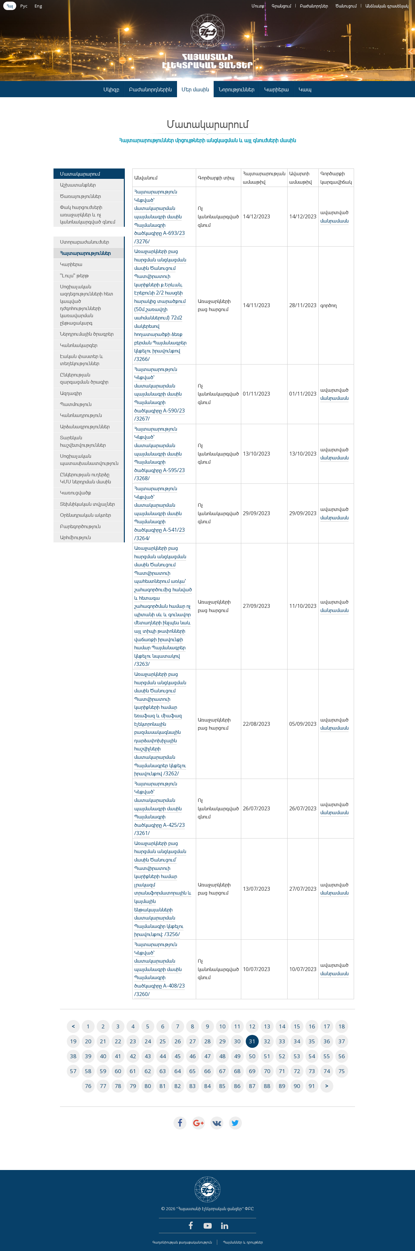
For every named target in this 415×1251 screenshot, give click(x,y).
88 (267, 1086)
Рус (23, 6)
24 (148, 1041)
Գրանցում (281, 6)
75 (341, 1071)
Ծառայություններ (80, 196)
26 (177, 1041)
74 (327, 1071)
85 (222, 1086)
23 (133, 1041)
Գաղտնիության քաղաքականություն (182, 1242)
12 (252, 1026)
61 (133, 1071)
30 (237, 1041)
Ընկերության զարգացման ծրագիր (84, 378)
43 (148, 1056)
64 (177, 1071)
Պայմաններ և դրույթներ (243, 1242)
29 (222, 1041)
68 (237, 1071)
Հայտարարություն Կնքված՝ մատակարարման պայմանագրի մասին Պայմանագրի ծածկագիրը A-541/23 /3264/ (159, 513)
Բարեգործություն (80, 526)
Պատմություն (75, 404)
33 (282, 1041)
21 (103, 1041)
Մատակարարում (80, 173)
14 (282, 1026)
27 (192, 1041)
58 (88, 1071)
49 (237, 1056)
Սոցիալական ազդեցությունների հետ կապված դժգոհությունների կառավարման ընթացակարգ (86, 304)
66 (207, 1071)
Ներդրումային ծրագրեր (86, 333)
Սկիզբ (111, 89)
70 (267, 1071)
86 (237, 1086)
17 (327, 1026)
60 (118, 1071)
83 (192, 1086)
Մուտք (258, 6)
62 (148, 1071)
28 (207, 1041)
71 (282, 1071)
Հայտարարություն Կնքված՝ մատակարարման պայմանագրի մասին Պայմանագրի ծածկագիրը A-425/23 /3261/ (159, 808)
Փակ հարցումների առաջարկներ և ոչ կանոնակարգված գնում (87, 214)
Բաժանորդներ (314, 6)
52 (282, 1056)
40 (103, 1056)
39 (88, 1056)
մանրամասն (334, 220)
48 (222, 1056)
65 (192, 1071)
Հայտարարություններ (85, 253)
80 (148, 1086)
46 (192, 1056)
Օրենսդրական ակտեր (85, 514)
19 (73, 1041)
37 (341, 1041)
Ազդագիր (71, 393)
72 (297, 1071)
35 (312, 1041)
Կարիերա (276, 89)
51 (267, 1056)
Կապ (305, 89)
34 (297, 1041)
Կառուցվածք (75, 492)
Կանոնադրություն (81, 415)
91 (312, 1086)
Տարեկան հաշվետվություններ (83, 441)
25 (163, 1041)
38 (73, 1056)
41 (118, 1056)
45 (177, 1056)
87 (252, 1086)
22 (118, 1041)
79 (133, 1086)
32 (267, 1041)
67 (222, 1071)
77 (103, 1086)
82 (177, 1086)
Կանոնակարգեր (78, 345)
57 (73, 1071)
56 (341, 1056)
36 (327, 1041)
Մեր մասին (195, 89)
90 (297, 1086)
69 (252, 1071)
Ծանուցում (346, 6)
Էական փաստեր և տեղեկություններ (81, 360)
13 (267, 1026)
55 (327, 1056)
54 (312, 1056)
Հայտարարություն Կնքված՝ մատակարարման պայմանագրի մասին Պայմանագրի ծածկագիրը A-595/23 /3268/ (159, 453)
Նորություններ (237, 89)
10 (222, 1026)
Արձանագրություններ (85, 426)
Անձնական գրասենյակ (387, 6)
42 (133, 1056)
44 (163, 1056)
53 (297, 1056)
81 (163, 1086)
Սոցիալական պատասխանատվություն (89, 459)
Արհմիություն (75, 537)
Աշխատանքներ (78, 184)
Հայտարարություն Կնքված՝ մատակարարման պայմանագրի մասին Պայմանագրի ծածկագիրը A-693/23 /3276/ (159, 216)
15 (297, 1026)
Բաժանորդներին (150, 89)
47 (207, 1056)
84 (207, 1086)
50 (252, 1056)
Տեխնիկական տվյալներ (87, 503)
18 (341, 1026)
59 (103, 1071)
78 (118, 1086)
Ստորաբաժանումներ (84, 241)
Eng (38, 6)
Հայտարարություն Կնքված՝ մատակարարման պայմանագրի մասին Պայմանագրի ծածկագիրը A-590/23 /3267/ (159, 394)
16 (312, 1026)
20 (88, 1041)
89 (282, 1086)
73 (312, 1071)
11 (237, 1026)
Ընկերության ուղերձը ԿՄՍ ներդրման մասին (85, 478)
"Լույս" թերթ (74, 275)
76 (88, 1086)
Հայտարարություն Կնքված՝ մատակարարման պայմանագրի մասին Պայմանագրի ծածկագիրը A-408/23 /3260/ (159, 969)
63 (163, 1071)
